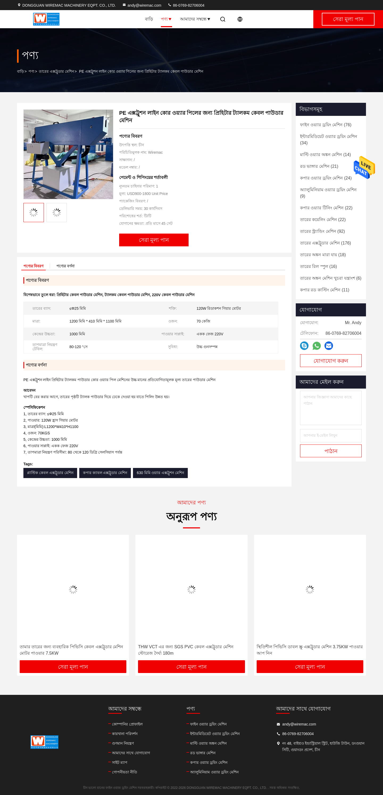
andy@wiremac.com (141, 5)
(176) (325, 243)
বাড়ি (149, 19)
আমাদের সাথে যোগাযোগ (131, 753)
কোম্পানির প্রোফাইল (127, 724)
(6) (330, 278)
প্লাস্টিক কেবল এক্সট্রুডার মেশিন (50, 473)
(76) (325, 125)
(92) (322, 231)
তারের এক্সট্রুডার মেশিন (56, 71)
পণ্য (166, 19)
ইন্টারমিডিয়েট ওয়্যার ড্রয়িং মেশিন (215, 734)
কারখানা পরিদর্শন (125, 734)
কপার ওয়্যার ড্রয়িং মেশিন (208, 762)
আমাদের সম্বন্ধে (195, 19)
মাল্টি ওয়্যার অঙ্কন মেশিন (208, 743)
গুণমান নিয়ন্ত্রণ (123, 743)
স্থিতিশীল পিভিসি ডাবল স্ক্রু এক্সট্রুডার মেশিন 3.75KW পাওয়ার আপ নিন (310, 650)
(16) (318, 266)
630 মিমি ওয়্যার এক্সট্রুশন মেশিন (160, 473)
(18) (323, 254)
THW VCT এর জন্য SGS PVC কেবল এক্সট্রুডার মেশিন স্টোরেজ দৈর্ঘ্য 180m (185, 650)
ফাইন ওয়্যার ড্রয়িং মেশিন (208, 724)
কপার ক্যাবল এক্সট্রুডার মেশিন (105, 473)
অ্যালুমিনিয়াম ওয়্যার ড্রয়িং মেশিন (214, 772)
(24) (326, 178)
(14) (325, 154)
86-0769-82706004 (186, 5)
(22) (326, 208)
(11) (324, 290)
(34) (328, 139)
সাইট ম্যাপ (119, 762)
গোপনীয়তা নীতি (124, 772)
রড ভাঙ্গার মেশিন (202, 753)
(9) (328, 192)
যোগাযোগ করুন (331, 361)
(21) (319, 166)
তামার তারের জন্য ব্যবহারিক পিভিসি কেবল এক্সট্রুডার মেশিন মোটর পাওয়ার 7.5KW (71, 650)
